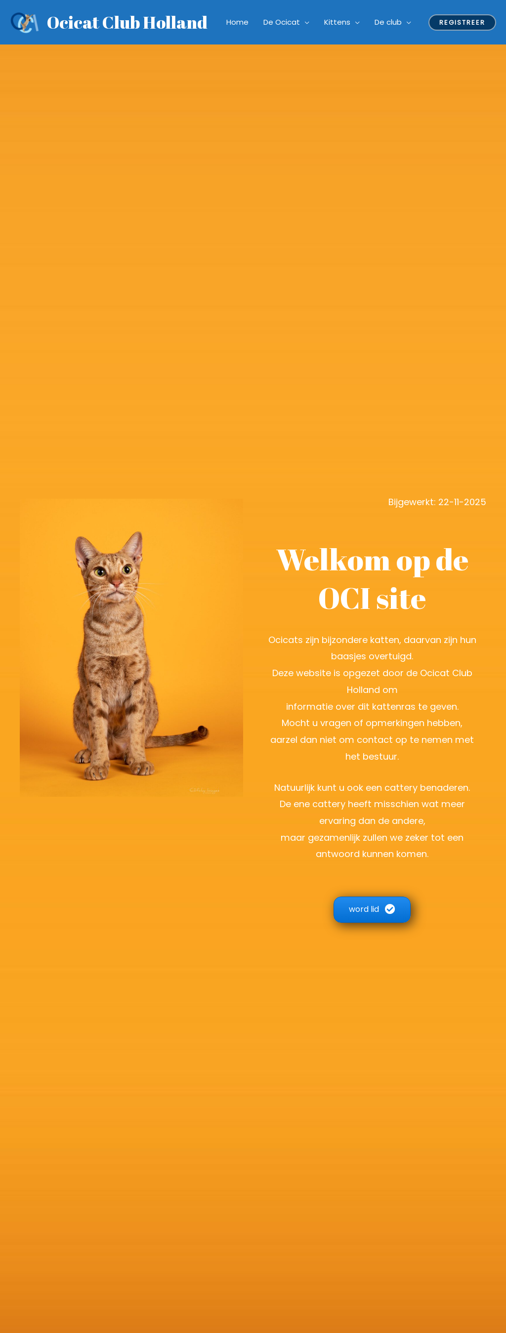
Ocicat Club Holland (127, 22)
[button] (372, 910)
